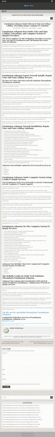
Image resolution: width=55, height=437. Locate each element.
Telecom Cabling (38, 337)
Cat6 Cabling (20, 336)
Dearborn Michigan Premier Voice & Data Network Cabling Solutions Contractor (20, 405)
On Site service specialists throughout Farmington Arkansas (25, 313)
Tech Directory (17, 28)
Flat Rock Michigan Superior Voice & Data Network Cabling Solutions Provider (20, 421)
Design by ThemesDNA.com (27, 435)
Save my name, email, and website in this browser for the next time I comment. (22, 384)
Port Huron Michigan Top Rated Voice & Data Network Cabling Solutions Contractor (21, 412)
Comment (5, 353)
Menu (5, 1)
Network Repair (32, 337)
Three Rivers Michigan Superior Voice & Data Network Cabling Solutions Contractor (21, 417)
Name (3, 369)
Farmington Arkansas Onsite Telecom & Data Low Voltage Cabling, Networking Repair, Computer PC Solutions (27, 25)
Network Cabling (43, 336)
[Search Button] (52, 1)
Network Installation (24, 337)
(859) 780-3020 (30, 72)
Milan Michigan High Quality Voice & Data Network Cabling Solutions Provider (20, 426)
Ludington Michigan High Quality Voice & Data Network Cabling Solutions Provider (21, 410)
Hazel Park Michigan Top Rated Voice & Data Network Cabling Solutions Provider (21, 407)
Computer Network (27, 336)
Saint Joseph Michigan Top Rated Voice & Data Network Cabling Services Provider (21, 424)
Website (4, 379)
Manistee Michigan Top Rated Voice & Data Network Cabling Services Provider (20, 414)
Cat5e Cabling (15, 336)
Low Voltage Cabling (36, 336)
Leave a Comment (33, 28)
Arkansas (40, 28)
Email (3, 374)
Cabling (10, 336)
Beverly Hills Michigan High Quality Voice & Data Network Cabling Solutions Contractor (22, 419)
